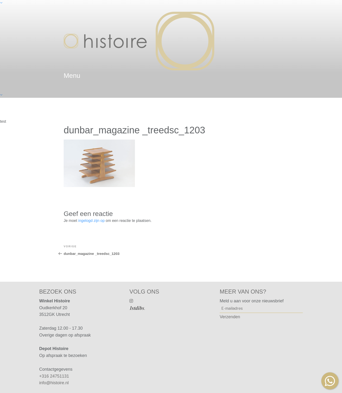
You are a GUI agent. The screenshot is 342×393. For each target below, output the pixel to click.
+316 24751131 (54, 376)
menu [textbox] (72, 75)
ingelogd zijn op (91, 221)
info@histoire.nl (54, 382)
